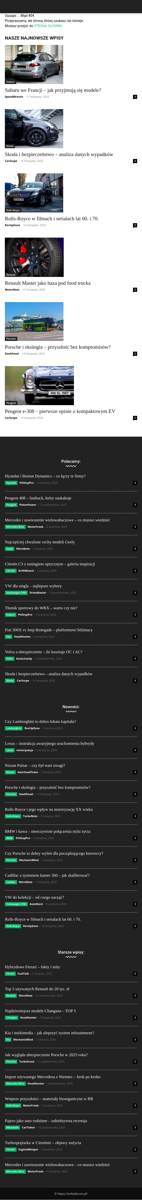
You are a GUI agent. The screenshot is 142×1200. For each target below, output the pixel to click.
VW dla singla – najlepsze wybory (33, 586)
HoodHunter (22, 636)
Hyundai (11, 482)
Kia (8, 1039)
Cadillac (11, 882)
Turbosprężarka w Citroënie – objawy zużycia (43, 1142)
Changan (11, 1017)
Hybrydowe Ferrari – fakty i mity (32, 967)
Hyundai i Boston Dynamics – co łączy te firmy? (45, 476)
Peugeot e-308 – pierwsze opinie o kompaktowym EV (60, 411)
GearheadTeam (28, 772)
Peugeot (11, 403)
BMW (9, 838)
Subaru (10, 82)
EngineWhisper (28, 1149)
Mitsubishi (12, 1127)
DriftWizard (26, 570)
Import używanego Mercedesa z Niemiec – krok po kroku (52, 1076)
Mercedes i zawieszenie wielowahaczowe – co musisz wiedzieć (57, 520)
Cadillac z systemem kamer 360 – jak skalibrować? (47, 875)
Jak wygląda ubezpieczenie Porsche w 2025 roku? (46, 1055)
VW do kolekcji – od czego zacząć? (34, 897)
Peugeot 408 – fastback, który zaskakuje (38, 498)
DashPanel (12, 353)
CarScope (11, 161)
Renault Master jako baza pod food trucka (47, 283)
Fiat (8, 636)
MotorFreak (35, 526)
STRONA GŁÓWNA (48, 26)
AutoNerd (36, 904)
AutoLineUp (24, 658)
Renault (10, 274)
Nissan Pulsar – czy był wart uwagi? (35, 765)
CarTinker (28, 1127)
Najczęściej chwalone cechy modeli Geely (40, 542)
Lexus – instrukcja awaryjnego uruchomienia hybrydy (49, 743)
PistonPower (27, 504)
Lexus (9, 750)
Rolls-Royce (13, 210)
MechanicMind (29, 860)
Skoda (9, 146)
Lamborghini (13, 728)
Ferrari (10, 973)
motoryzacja (25, 750)
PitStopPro (26, 482)
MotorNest (12, 289)
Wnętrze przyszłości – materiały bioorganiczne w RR (49, 1098)
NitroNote (23, 548)
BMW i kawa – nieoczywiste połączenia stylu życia (47, 831)
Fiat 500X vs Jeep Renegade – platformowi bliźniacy (49, 630)
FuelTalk (23, 973)
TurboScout (26, 1061)
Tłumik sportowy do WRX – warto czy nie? (41, 608)
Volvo (9, 658)
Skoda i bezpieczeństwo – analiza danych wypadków (59, 154)
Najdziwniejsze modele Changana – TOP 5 (40, 1011)
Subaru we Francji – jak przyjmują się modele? (53, 90)
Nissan (10, 772)
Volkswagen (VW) (16, 592)
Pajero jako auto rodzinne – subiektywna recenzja (46, 1120)
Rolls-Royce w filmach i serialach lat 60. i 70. (52, 218)
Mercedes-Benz (15, 526)
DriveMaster (38, 592)
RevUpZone (12, 225)
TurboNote (30, 816)
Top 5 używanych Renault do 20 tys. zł (37, 989)
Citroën (10, 570)
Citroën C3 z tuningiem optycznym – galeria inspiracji (50, 564)
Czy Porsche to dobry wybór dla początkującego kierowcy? (54, 853)
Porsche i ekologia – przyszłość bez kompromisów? (58, 347)
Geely (9, 548)
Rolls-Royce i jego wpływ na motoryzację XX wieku (49, 809)
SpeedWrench (14, 96)
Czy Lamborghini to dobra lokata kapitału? (40, 721)
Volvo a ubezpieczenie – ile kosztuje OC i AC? (43, 652)
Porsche (11, 338)
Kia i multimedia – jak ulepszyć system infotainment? (49, 1033)
